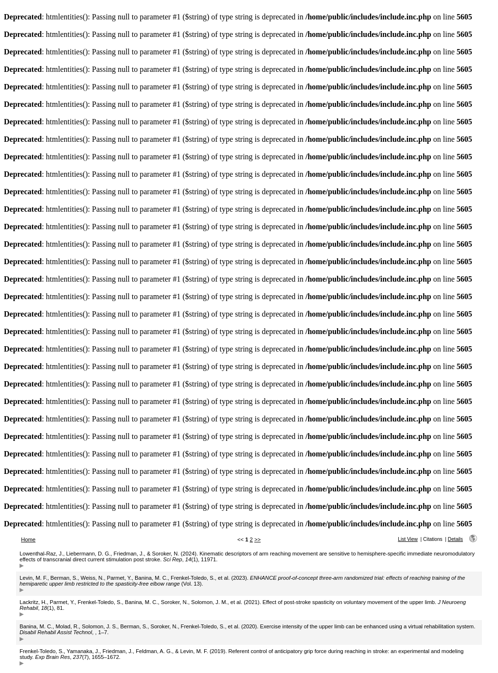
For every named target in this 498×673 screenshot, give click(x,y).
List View (408, 539)
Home (28, 539)
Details (455, 539)
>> (257, 539)
